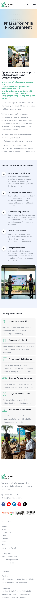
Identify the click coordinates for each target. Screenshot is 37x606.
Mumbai (4, 576)
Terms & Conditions (9, 556)
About (3, 535)
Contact (4, 526)
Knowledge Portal (8, 548)
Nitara (4, 529)
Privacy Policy (6, 553)
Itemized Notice (7, 562)
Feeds (3, 541)
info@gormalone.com (13, 498)
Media (3, 544)
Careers (4, 538)
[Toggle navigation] (34, 4)
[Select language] (28, 4)
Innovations (6, 532)
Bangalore (5, 588)
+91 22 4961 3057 (11, 494)
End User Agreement (9, 559)
